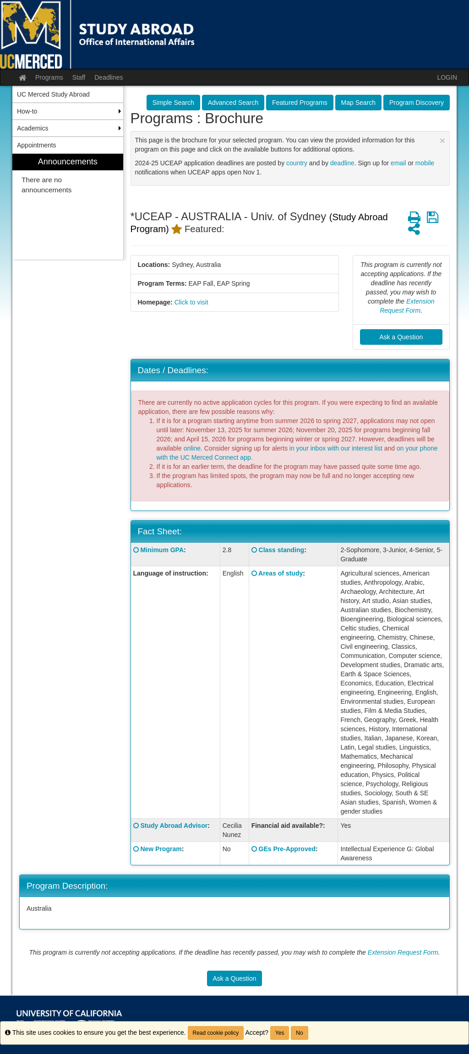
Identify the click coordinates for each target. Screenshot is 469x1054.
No (299, 1033)
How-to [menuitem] (27, 111)
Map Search (358, 102)
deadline (342, 163)
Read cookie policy (216, 1033)
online (192, 448)
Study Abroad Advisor (173, 825)
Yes (279, 1033)
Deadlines (108, 77)
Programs (49, 77)
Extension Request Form (403, 952)
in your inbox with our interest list (335, 448)
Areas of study (280, 573)
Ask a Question (401, 337)
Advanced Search (233, 102)
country (296, 163)
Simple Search (173, 102)
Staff (79, 77)
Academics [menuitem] (32, 128)
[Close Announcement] (442, 140)
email (398, 163)
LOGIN (447, 77)
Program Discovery (416, 102)
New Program (160, 849)
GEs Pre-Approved (287, 849)
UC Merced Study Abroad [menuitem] (53, 94)
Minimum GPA (162, 550)
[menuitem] (67, 207)
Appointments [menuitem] (36, 145)
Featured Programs (299, 102)
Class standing (282, 550)
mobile (424, 163)
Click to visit (191, 302)
